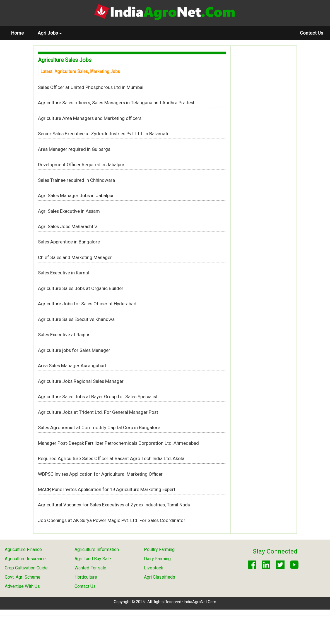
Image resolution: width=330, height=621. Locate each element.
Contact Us (311, 33)
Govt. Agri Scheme (22, 577)
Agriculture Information (96, 549)
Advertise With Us (22, 586)
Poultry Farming (159, 549)
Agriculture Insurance (25, 558)
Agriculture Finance (23, 549)
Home (21, 33)
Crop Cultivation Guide (26, 568)
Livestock (153, 568)
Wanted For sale (90, 568)
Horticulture (85, 577)
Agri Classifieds (159, 577)
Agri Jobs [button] (50, 33)
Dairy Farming (157, 558)
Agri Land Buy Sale (92, 558)
